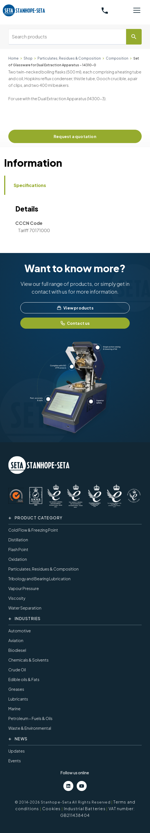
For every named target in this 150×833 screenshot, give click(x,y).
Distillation (18, 539)
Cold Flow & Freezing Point (33, 529)
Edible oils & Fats (23, 679)
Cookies (51, 808)
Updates (16, 750)
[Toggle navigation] (137, 10)
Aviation (15, 640)
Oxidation (17, 559)
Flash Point (18, 549)
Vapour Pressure (23, 588)
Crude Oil (17, 669)
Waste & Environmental (29, 728)
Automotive (19, 630)
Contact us (75, 323)
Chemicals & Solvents (28, 659)
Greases (16, 689)
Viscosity (16, 598)
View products (75, 307)
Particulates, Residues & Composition (69, 58)
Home (13, 58)
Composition (117, 58)
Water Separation (24, 607)
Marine (14, 708)
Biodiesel (17, 650)
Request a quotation (75, 136)
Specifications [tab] (30, 185)
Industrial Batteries (85, 808)
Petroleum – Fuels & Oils (30, 718)
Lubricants (18, 698)
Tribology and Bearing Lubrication (39, 578)
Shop (28, 58)
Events (14, 760)
